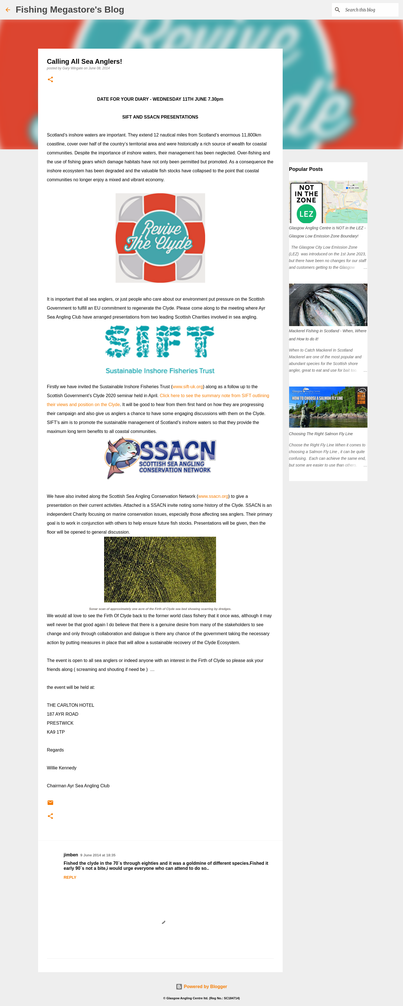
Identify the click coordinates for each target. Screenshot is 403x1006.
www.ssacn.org (213, 496)
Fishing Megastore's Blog (70, 9)
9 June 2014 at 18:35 (98, 855)
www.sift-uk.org (188, 386)
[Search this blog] (369, 10)
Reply (70, 877)
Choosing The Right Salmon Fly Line (321, 434)
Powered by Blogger (201, 986)
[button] (50, 80)
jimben (71, 854)
